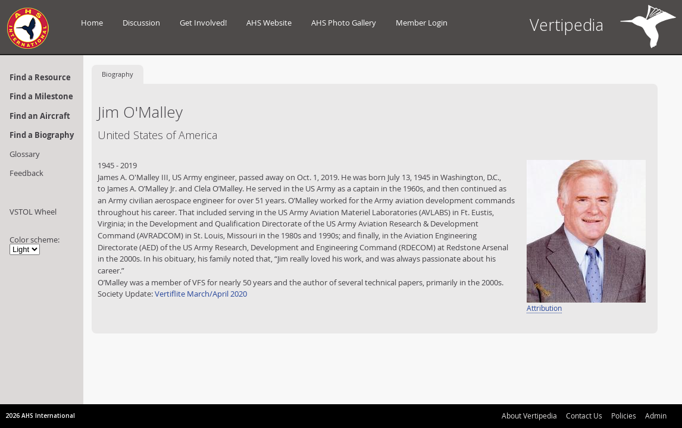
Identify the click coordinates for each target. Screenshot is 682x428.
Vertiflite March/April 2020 (201, 293)
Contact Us (584, 415)
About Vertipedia (529, 415)
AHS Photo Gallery (343, 22)
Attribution (544, 308)
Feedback (26, 173)
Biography (117, 74)
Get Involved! (203, 22)
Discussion (141, 22)
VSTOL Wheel (33, 211)
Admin (656, 415)
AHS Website (269, 22)
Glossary (25, 154)
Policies (623, 415)
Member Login (422, 22)
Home (92, 22)
